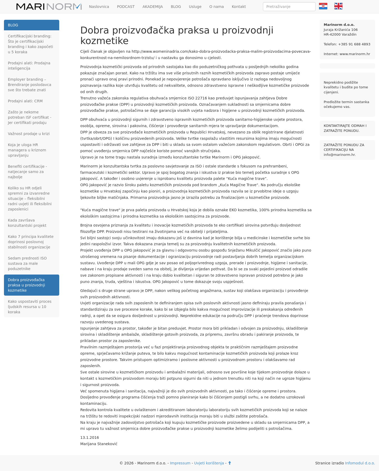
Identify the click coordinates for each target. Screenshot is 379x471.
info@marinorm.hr (339, 155)
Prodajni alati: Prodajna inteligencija (29, 65)
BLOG (176, 6)
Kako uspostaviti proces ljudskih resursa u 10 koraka (30, 306)
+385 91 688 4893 (354, 44)
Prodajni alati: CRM (25, 101)
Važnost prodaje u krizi (29, 134)
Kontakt (239, 6)
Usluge (195, 6)
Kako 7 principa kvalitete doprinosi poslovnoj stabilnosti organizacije (30, 241)
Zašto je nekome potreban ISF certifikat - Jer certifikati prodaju (29, 117)
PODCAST (125, 6)
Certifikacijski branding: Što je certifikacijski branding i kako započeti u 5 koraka (30, 44)
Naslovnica (99, 6)
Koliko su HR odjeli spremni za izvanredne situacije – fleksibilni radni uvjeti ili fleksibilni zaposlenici (30, 198)
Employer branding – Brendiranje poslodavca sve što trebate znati (29, 84)
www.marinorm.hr (355, 54)
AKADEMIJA (153, 6)
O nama (217, 6)
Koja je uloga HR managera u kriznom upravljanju (27, 150)
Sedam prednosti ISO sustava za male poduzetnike (27, 263)
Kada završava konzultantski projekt (27, 223)
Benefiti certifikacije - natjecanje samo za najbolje (27, 171)
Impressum (180, 463)
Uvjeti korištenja (209, 463)
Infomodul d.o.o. (360, 463)
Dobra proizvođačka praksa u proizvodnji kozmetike (26, 285)
